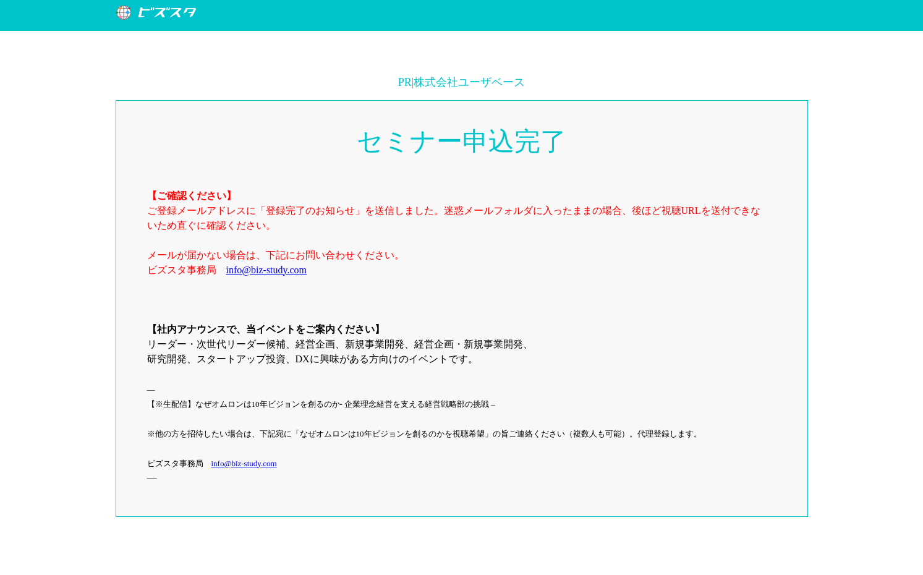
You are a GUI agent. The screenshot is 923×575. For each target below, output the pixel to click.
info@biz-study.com (266, 270)
